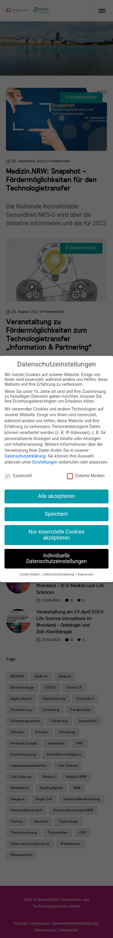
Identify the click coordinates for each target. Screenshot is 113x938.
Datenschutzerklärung (25, 456)
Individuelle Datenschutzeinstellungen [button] (56, 559)
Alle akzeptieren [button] (56, 496)
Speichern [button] (56, 514)
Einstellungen (45, 462)
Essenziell (18, 475)
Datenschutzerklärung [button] (59, 574)
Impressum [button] (86, 574)
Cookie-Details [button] (30, 574)
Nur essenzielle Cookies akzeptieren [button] (57, 535)
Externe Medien (85, 475)
